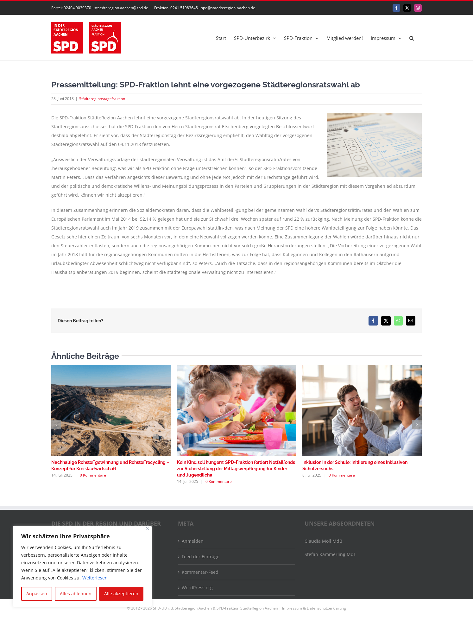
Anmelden (193, 541)
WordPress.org (197, 588)
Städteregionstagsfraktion (102, 98)
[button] (411, 37)
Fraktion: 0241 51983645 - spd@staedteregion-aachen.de (204, 7)
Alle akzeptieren (121, 594)
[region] (82, 566)
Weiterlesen (95, 578)
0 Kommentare (93, 475)
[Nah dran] (147, 528)
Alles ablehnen (75, 594)
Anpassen (36, 594)
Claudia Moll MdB (323, 541)
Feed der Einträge (200, 557)
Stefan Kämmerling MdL (330, 554)
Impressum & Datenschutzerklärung (314, 608)
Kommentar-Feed (200, 572)
